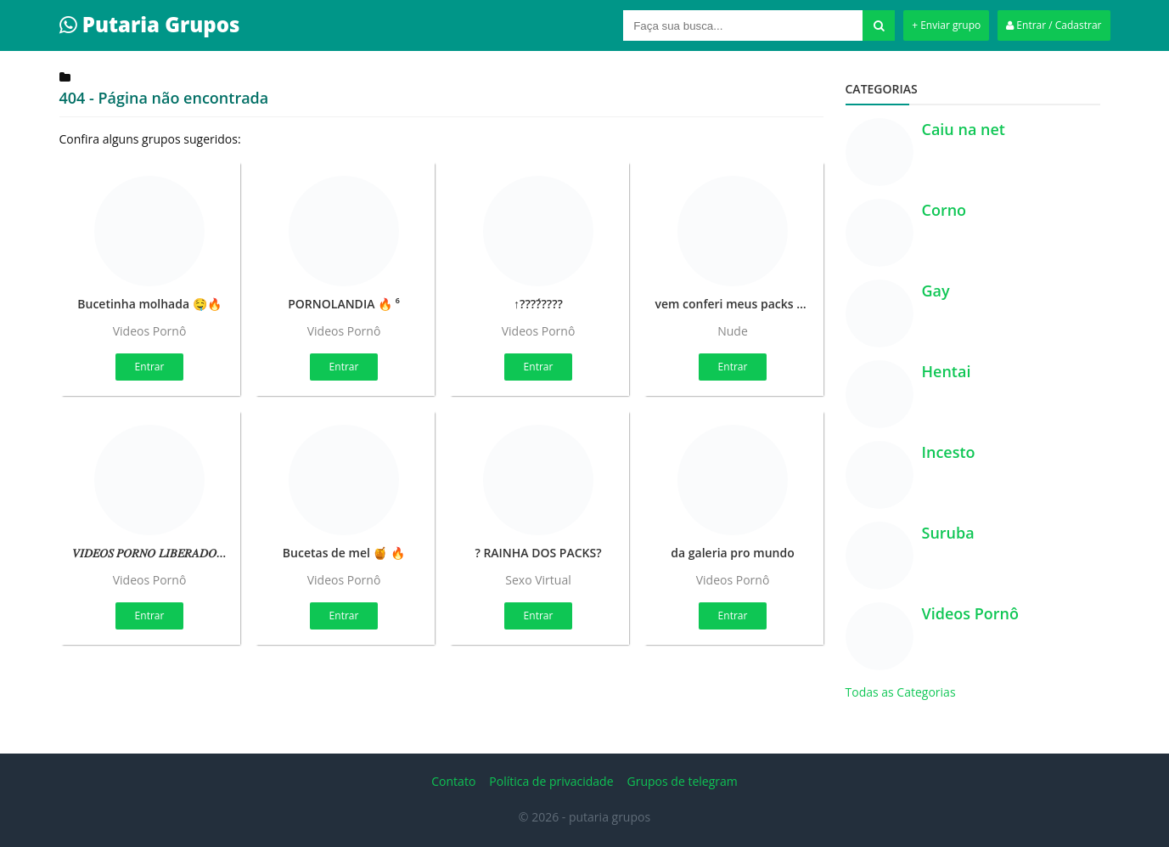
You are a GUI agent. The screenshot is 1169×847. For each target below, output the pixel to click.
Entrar (150, 366)
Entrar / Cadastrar (1053, 25)
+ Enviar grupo (946, 25)
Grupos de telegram (682, 781)
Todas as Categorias (901, 692)
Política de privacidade (551, 781)
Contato (453, 781)
